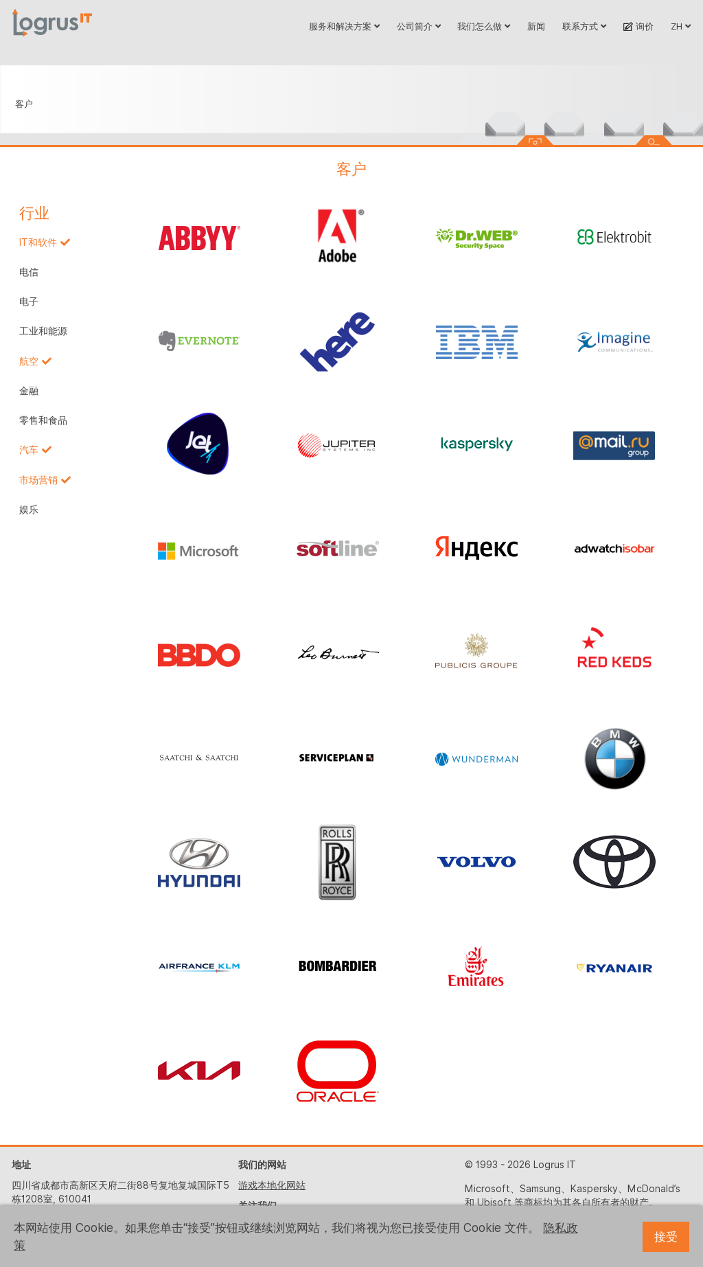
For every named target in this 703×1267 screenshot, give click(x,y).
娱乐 (28, 509)
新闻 (536, 26)
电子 (28, 301)
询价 (638, 26)
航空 (28, 361)
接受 (666, 1237)
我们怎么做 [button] (483, 26)
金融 (28, 390)
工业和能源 (43, 331)
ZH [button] (681, 26)
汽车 (28, 449)
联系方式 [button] (584, 26)
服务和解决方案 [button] (344, 26)
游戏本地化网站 (272, 1185)
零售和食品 (43, 420)
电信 (28, 271)
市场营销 (38, 480)
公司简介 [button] (419, 26)
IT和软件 (38, 242)
